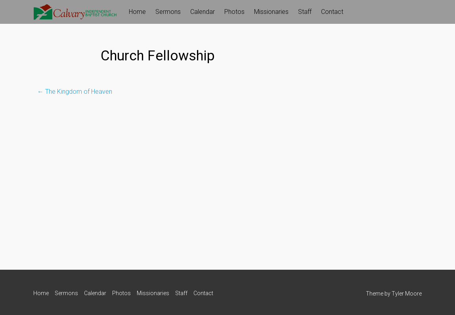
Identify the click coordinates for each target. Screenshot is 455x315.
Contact (332, 11)
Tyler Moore (407, 293)
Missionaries (271, 11)
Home (137, 11)
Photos (234, 11)
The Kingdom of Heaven (74, 91)
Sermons (168, 11)
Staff (305, 11)
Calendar (202, 11)
